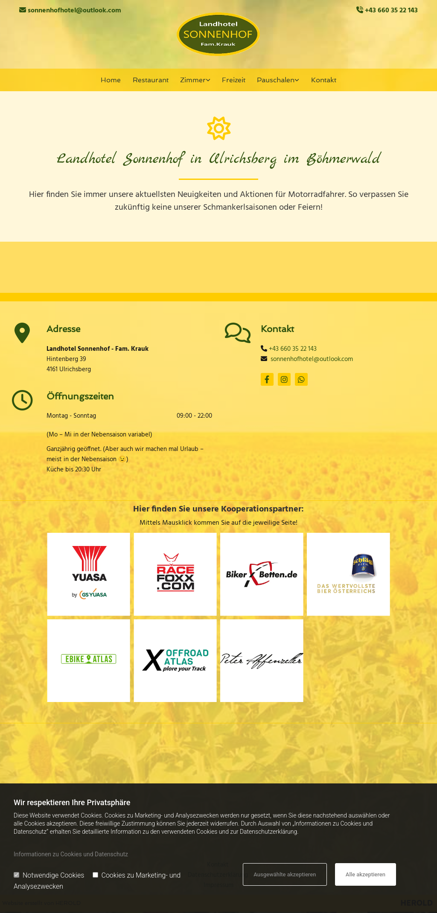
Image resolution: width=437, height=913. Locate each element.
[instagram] (284, 380)
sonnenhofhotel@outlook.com (74, 10)
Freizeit (233, 80)
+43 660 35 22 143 (391, 10)
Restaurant (151, 80)
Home (112, 80)
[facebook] (267, 380)
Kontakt (322, 80)
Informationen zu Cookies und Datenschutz (71, 854)
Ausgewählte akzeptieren (284, 874)
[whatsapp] (301, 380)
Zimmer (193, 80)
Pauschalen (275, 80)
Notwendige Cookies (49, 875)
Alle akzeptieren (365, 874)
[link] (195, 80)
